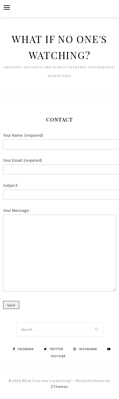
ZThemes (59, 386)
